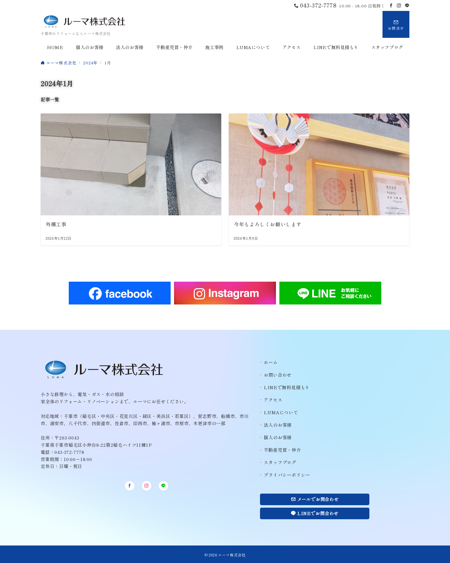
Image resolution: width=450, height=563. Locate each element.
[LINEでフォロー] (407, 5)
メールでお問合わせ (315, 499)
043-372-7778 (69, 452)
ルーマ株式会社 (232, 554)
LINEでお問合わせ (314, 513)
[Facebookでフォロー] (391, 5)
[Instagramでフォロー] (399, 5)
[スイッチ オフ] (395, 24)
